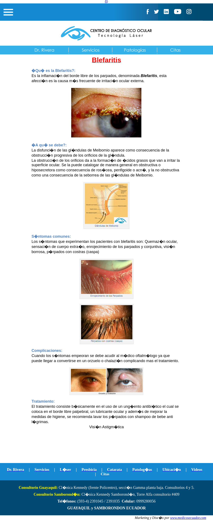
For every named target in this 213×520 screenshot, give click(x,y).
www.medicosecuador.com (188, 518)
